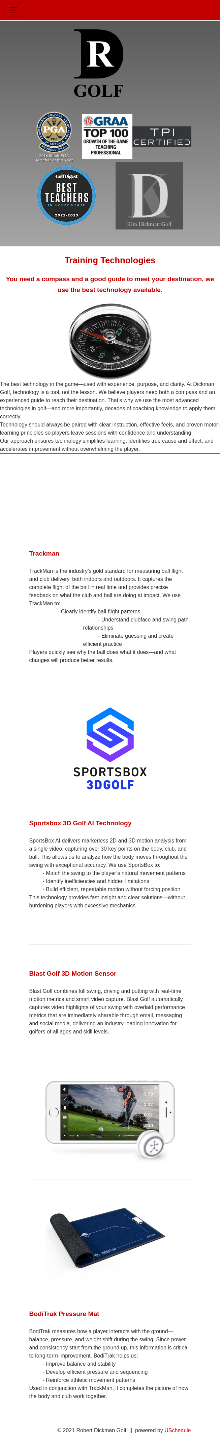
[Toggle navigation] (12, 10)
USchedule (177, 1430)
